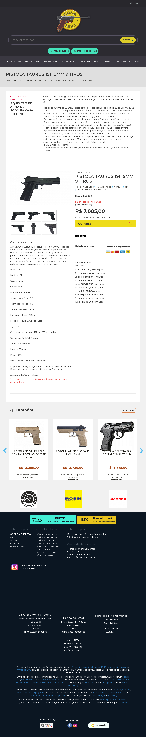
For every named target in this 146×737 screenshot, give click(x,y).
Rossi (118, 679)
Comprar (105, 223)
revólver (126, 689)
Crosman (36, 682)
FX (63, 682)
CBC (102, 692)
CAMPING (107, 61)
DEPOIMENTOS (17, 546)
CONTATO (14, 540)
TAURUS (87, 196)
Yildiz (37, 695)
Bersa (44, 695)
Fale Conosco (132, 3)
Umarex (89, 682)
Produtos (18, 80)
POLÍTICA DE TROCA (45, 540)
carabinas (27, 692)
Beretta (120, 692)
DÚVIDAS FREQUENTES (46, 534)
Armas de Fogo (79, 667)
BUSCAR (128, 40)
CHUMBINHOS (120, 61)
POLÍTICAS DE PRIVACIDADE (49, 546)
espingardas (39, 692)
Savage (101, 695)
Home (9, 80)
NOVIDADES (15, 543)
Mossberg (112, 695)
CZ (107, 692)
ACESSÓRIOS (134, 61)
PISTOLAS (48, 80)
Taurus (96, 692)
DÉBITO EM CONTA (44, 555)
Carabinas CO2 (28, 679)
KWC (44, 682)
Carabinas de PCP (97, 667)
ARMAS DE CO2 (72, 61)
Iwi (63, 695)
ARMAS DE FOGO (14, 61)
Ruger (58, 695)
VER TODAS (128, 410)
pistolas (117, 689)
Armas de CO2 (24, 670)
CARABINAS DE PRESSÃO (53, 61)
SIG (59, 682)
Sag (112, 679)
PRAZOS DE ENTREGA (46, 552)
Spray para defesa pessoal (114, 699)
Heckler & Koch (23, 682)
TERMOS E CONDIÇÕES (46, 543)
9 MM (57, 80)
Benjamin (108, 682)
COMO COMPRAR (44, 549)
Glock (31, 695)
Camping (123, 702)
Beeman (52, 682)
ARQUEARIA (85, 61)
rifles (19, 692)
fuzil (49, 692)
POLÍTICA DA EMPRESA (46, 537)
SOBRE (13, 537)
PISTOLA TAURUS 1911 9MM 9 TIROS (77, 80)
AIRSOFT (97, 61)
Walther (126, 679)
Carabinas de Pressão (117, 667)
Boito (93, 695)
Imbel (51, 695)
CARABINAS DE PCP (31, 61)
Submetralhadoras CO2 (52, 679)
